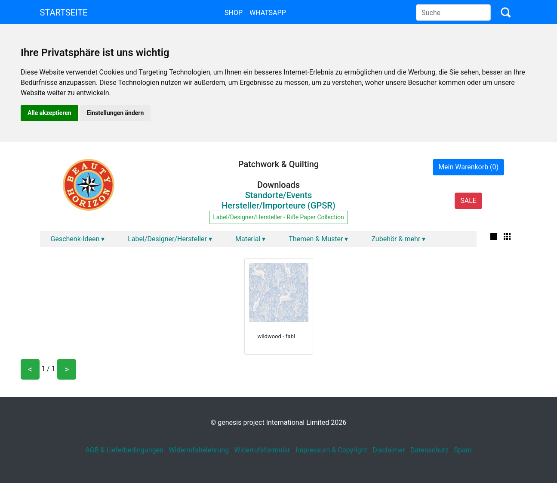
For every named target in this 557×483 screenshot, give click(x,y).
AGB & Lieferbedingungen (124, 450)
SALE (468, 200)
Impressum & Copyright (331, 450)
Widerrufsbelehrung (199, 450)
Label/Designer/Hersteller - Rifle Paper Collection (278, 217)
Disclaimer (388, 450)
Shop (234, 13)
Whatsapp (267, 13)
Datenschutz (429, 450)
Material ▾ (250, 239)
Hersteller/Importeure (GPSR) (278, 205)
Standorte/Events (278, 195)
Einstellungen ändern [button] (115, 112)
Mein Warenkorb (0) (468, 167)
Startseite (64, 12)
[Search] (453, 12)
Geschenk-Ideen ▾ (78, 239)
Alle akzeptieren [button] (49, 112)
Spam (462, 450)
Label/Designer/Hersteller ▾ (170, 239)
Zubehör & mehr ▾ (398, 239)
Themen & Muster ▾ (318, 239)
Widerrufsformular (262, 450)
